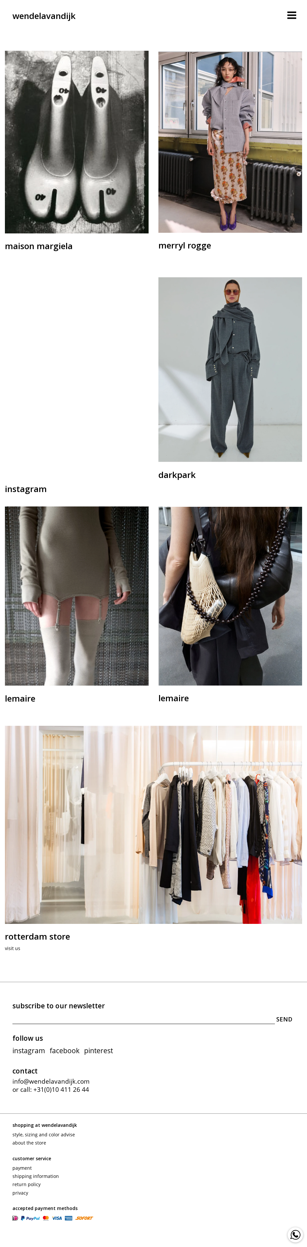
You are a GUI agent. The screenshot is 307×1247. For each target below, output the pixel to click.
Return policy (26, 1184)
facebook (65, 1050)
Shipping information (35, 1176)
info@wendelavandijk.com (51, 1081)
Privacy (20, 1192)
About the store (29, 1143)
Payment (22, 1168)
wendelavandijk (44, 16)
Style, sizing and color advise (43, 1134)
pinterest (98, 1050)
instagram (28, 1050)
